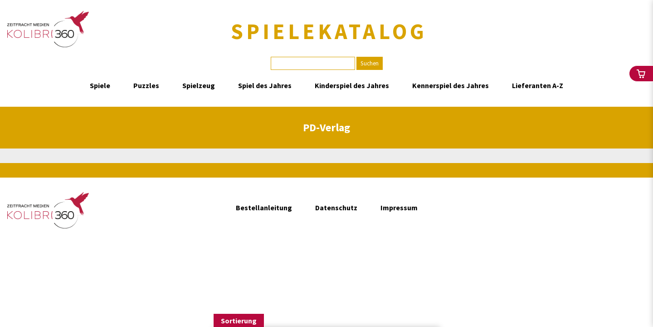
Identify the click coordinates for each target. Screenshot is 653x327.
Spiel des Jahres (265, 85)
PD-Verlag (326, 127)
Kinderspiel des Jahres (352, 85)
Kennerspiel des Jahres (450, 85)
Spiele (100, 85)
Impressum (399, 207)
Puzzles (146, 85)
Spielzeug (198, 85)
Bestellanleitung (264, 207)
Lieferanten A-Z (537, 85)
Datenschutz (336, 207)
